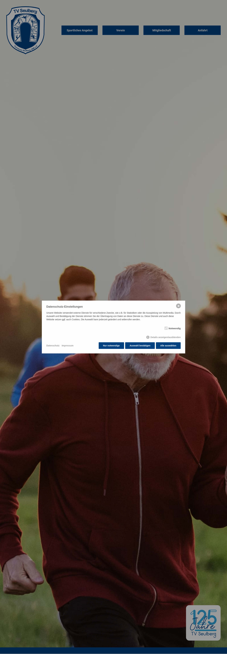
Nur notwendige (111, 345)
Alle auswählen (168, 345)
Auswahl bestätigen (140, 345)
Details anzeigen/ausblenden (166, 337)
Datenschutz (52, 345)
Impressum (67, 345)
